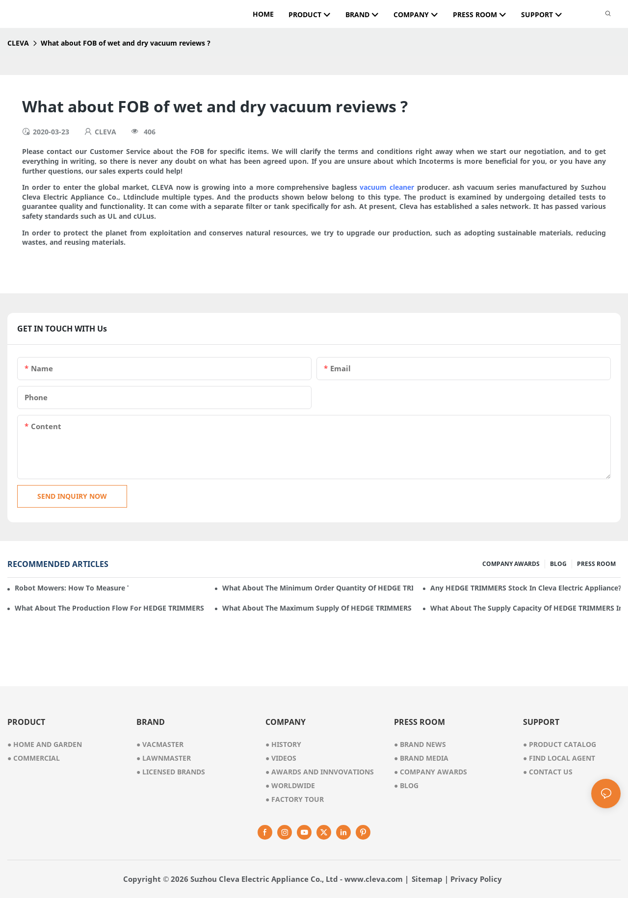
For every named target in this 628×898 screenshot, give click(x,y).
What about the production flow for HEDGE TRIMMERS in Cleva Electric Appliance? (110, 608)
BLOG (558, 564)
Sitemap (427, 879)
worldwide (290, 785)
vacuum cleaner (387, 187)
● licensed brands (170, 771)
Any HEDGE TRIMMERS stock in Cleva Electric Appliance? (525, 587)
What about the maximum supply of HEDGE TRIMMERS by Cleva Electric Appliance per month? (317, 608)
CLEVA (18, 43)
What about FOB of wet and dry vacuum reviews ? (125, 43)
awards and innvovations (319, 771)
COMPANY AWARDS (511, 564)
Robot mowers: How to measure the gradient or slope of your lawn (72, 587)
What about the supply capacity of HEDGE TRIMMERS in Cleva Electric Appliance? (525, 608)
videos (280, 758)
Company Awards (430, 771)
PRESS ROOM (596, 564)
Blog (406, 785)
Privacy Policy (476, 879)
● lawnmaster (163, 758)
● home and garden (44, 744)
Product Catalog (559, 744)
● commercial (33, 758)
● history (283, 744)
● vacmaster (159, 744)
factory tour (294, 799)
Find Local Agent (559, 758)
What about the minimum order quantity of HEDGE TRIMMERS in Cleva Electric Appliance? (317, 587)
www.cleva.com (373, 879)
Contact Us (548, 771)
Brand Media (421, 758)
